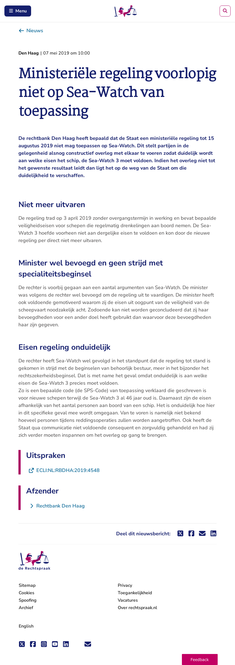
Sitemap (27, 585)
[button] (200, 659)
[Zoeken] (225, 11)
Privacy (125, 585)
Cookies (26, 593)
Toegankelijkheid (135, 593)
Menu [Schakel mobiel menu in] (18, 11)
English (26, 626)
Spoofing (28, 600)
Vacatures (127, 600)
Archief (26, 608)
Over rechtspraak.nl (137, 608)
